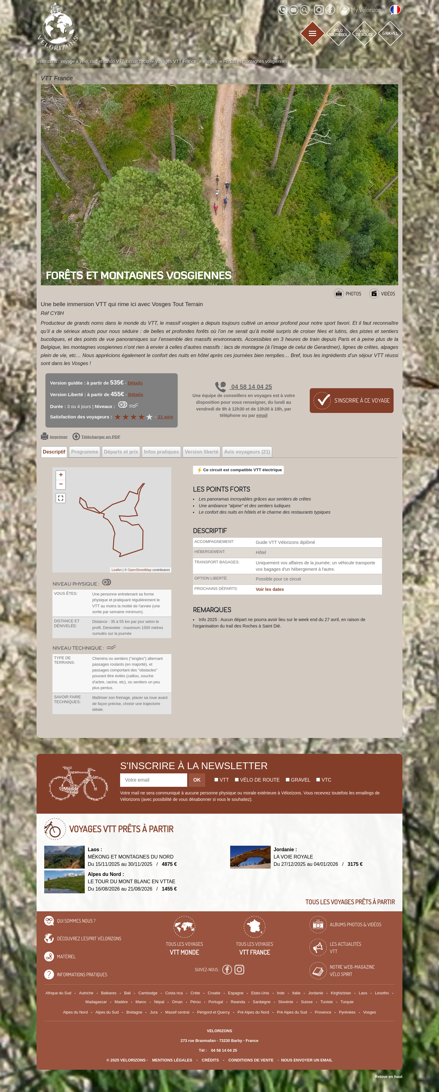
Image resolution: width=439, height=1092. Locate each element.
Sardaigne (261, 1002)
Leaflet (117, 570)
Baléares (108, 993)
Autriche (86, 993)
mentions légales (172, 1060)
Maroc (140, 1002)
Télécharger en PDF (96, 437)
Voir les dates (270, 589)
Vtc (323, 780)
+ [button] (61, 475)
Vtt (221, 780)
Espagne (236, 993)
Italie (296, 993)
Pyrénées (347, 1012)
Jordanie (315, 993)
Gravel (298, 780)
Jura (154, 1012)
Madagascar (96, 1002)
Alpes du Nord (75, 1012)
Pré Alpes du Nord (253, 1012)
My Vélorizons (362, 10)
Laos (363, 993)
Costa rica (174, 993)
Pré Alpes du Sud (292, 1012)
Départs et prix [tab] (121, 451)
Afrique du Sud (58, 993)
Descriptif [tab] (54, 451)
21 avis (165, 416)
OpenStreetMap (140, 570)
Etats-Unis (260, 993)
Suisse (306, 1002)
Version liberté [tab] (201, 451)
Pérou (195, 1002)
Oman (177, 1002)
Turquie (347, 1002)
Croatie (214, 993)
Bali (127, 993)
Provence (323, 1012)
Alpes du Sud (107, 1012)
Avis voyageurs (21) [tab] (247, 451)
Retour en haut (388, 1076)
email (262, 415)
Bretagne (134, 1012)
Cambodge (148, 993)
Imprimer (54, 437)
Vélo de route (257, 780)
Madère (121, 1002)
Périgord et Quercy (213, 1012)
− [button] (61, 484)
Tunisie (326, 1002)
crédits (210, 1060)
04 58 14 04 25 (243, 386)
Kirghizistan (341, 993)
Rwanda (238, 1002)
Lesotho (382, 993)
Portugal (216, 1002)
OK (197, 780)
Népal (159, 1002)
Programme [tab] (84, 451)
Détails (135, 382)
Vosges (369, 1012)
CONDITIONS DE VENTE (250, 1060)
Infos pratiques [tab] (161, 451)
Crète (195, 993)
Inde (280, 993)
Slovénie (285, 1002)
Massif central (177, 1012)
